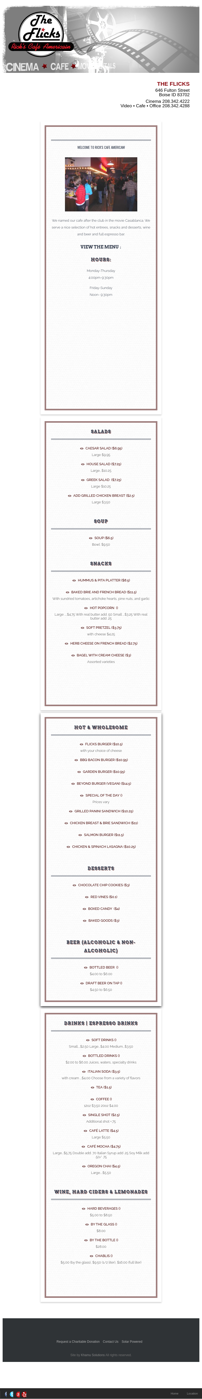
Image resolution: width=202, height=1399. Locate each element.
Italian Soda (103, 1071)
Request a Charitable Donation (78, 1342)
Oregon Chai (103, 1166)
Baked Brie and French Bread (103, 592)
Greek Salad (104, 480)
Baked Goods (103, 920)
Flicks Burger (103, 744)
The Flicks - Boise (40, 35)
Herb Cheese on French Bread (103, 643)
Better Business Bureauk (101, 1328)
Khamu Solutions (93, 1355)
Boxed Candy (103, 909)
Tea (103, 1087)
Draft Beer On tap (103, 983)
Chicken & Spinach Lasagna (103, 847)
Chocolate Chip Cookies (103, 885)
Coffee (103, 1099)
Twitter (10, 1394)
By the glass (103, 1224)
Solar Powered (132, 1342)
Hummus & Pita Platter (103, 580)
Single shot (103, 1115)
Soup (103, 538)
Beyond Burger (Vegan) (103, 783)
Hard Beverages (103, 1208)
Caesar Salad (103, 448)
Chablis (103, 1256)
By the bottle (103, 1240)
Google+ (16, 1394)
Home (174, 1393)
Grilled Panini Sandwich (103, 811)
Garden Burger (103, 772)
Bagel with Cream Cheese (103, 655)
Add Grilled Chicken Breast (104, 496)
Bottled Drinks (103, 1056)
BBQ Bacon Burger (103, 760)
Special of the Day (103, 795)
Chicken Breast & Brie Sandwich (103, 823)
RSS (23, 1394)
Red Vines (103, 897)
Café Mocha (103, 1146)
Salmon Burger (103, 835)
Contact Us (110, 1342)
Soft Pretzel (103, 628)
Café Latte (103, 1131)
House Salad (103, 464)
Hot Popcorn (103, 608)
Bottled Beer (103, 967)
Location (192, 1393)
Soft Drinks (104, 1040)
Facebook (3, 1394)
